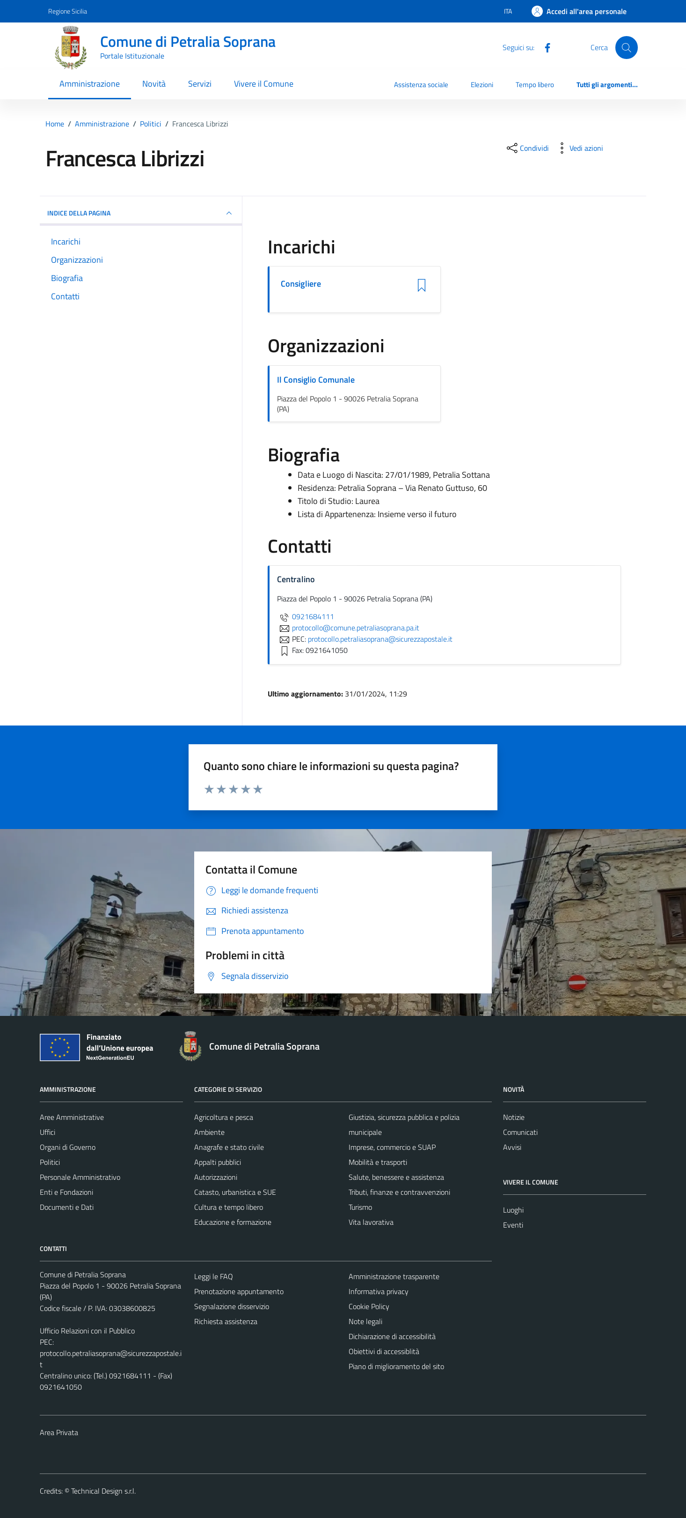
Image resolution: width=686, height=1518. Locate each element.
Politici (50, 1162)
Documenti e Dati (67, 1207)
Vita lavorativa (371, 1222)
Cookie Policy (369, 1306)
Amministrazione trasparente (394, 1276)
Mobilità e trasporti (378, 1162)
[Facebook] (543, 46)
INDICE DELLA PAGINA (140, 213)
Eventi (513, 1224)
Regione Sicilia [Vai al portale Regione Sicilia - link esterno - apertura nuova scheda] (67, 11)
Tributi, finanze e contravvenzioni (399, 1192)
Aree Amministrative (72, 1117)
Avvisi (512, 1147)
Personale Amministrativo (80, 1177)
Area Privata (59, 1432)
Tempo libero (535, 84)
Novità (154, 83)
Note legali (365, 1321)
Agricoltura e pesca (223, 1117)
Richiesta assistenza (225, 1321)
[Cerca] (626, 47)
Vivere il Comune (263, 83)
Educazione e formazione (232, 1222)
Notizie (514, 1117)
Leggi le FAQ (213, 1276)
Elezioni (482, 84)
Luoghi (513, 1209)
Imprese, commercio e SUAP (392, 1147)
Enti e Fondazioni (66, 1192)
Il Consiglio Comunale (316, 379)
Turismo (360, 1207)
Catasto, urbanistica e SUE (235, 1192)
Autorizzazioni (215, 1177)
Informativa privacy (379, 1291)
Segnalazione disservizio (231, 1306)
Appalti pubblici (217, 1162)
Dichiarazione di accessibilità (392, 1336)
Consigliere (301, 284)
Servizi (200, 83)
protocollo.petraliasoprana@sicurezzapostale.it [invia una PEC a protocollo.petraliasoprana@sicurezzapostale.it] (380, 638)
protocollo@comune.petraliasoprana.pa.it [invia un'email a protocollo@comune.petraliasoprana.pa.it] (348, 627)
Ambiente (209, 1132)
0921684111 (305, 616)
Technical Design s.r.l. (103, 1490)
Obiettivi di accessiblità (384, 1351)
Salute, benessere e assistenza (396, 1177)
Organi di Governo (67, 1147)
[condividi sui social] (527, 148)
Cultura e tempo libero (228, 1207)
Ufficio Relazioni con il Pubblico (87, 1330)
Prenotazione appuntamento (239, 1291)
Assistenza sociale (421, 84)
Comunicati (520, 1132)
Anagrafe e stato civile (229, 1147)
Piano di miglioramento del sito (396, 1366)
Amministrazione (89, 83)
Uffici (47, 1132)
